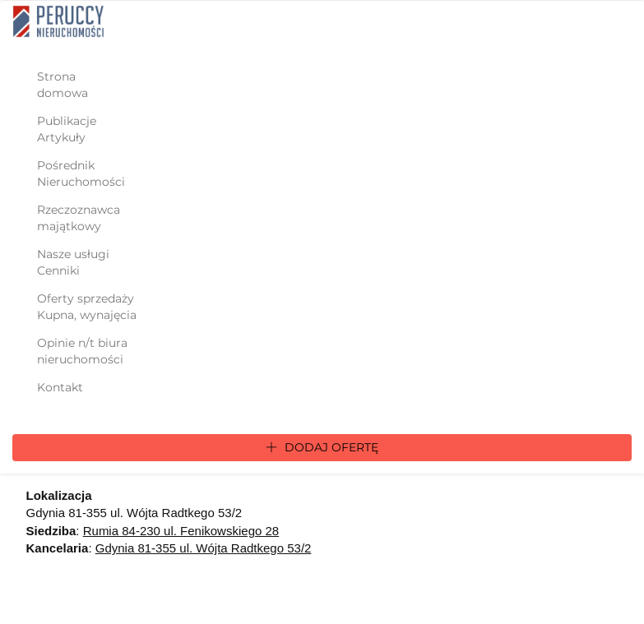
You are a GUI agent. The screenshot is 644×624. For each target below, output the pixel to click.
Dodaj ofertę (322, 447)
